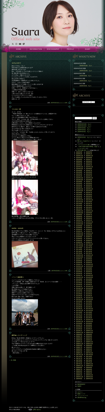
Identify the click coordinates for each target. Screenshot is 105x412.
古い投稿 (12, 360)
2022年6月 (79, 194)
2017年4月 (79, 251)
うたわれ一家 (16, 109)
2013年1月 (79, 297)
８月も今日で (16, 63)
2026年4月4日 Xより (85, 85)
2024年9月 (89, 168)
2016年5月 (79, 261)
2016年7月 (79, 259)
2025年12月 (79, 155)
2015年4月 (89, 272)
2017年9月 (89, 246)
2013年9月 (79, 290)
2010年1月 (79, 331)
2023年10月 (79, 180)
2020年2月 (79, 220)
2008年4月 (89, 349)
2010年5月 (79, 327)
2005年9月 (79, 378)
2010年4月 (89, 327)
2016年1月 (79, 264)
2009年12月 (89, 331)
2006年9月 (79, 367)
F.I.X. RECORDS (30, 409)
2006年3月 (79, 373)
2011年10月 (89, 310)
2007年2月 (89, 362)
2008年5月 (79, 349)
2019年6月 (79, 227)
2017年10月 (79, 246)
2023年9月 (89, 180)
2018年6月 (79, 238)
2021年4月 (79, 207)
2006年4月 (89, 371)
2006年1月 (79, 375)
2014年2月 (89, 284)
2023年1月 (89, 187)
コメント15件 (63, 328)
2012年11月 (79, 299)
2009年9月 (79, 334)
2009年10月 (89, 332)
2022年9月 (89, 190)
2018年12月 (79, 233)
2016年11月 (89, 255)
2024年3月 (89, 174)
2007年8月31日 (55, 102)
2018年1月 (89, 242)
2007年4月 (89, 360)
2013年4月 (89, 294)
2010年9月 (79, 323)
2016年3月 (79, 262)
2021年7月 (89, 203)
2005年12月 (89, 375)
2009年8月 (89, 334)
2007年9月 (79, 356)
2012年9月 (79, 301)
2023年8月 (79, 181)
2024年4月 (79, 174)
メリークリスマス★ (83, 144)
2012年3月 (79, 307)
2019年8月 (79, 226)
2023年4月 (79, 185)
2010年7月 (79, 325)
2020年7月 (89, 214)
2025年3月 (89, 163)
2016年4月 (89, 261)
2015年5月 (79, 272)
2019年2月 (79, 231)
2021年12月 (79, 200)
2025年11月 (89, 155)
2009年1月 (79, 342)
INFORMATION (35, 49)
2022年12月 (79, 189)
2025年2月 (79, 165)
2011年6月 (89, 314)
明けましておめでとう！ (84, 141)
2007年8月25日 (55, 328)
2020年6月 (79, 216)
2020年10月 (79, 213)
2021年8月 (79, 203)
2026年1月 (89, 154)
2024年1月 (89, 176)
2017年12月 (79, 244)
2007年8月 (89, 356)
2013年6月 (89, 292)
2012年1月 (79, 308)
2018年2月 (79, 242)
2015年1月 (79, 275)
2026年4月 (79, 152)
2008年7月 (79, 347)
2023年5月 (89, 183)
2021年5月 (89, 205)
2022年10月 (79, 190)
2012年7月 (79, 303)
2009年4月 (89, 338)
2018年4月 (79, 240)
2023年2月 (79, 187)
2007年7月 (79, 358)
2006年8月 (89, 367)
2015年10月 (89, 266)
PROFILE (70, 49)
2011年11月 (79, 310)
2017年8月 (79, 248)
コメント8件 (64, 270)
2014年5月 (79, 283)
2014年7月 (79, 281)
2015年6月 (89, 270)
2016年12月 (79, 255)
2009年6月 (89, 336)
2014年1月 (79, 286)
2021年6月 (79, 205)
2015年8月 (89, 268)
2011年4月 (89, 316)
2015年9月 (79, 268)
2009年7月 (79, 336)
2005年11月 (79, 377)
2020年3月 (89, 218)
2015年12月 (89, 264)
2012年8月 (89, 301)
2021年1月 (89, 209)
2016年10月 (79, 257)
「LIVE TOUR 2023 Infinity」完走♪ (87, 146)
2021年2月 (79, 209)
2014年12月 (89, 275)
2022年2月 (79, 198)
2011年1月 (79, 319)
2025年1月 (89, 165)
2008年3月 (79, 351)
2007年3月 (79, 362)
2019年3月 (89, 229)
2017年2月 (79, 253)
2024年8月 (79, 170)
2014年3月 (79, 284)
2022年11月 (89, 189)
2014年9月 (79, 279)
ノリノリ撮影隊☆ (18, 277)
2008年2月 (89, 351)
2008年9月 (79, 345)
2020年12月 (79, 211)
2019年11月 (89, 222)
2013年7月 (79, 292)
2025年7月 (89, 159)
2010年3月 (79, 329)
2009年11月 (79, 332)
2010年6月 (89, 325)
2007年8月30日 (55, 221)
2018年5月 (89, 238)
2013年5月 (79, 294)
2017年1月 (89, 253)
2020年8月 (79, 214)
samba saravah (17, 228)
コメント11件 (63, 221)
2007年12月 (89, 353)
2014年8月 (89, 279)
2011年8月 (89, 312)
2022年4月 (79, 196)
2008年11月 (79, 343)
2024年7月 (89, 170)
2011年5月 (79, 316)
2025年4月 (79, 163)
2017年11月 (89, 244)
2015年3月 (79, 273)
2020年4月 (79, 218)
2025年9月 (89, 157)
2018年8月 (79, 237)
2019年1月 (89, 231)
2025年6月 (79, 161)
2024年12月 (79, 167)
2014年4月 (89, 283)
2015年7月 (79, 270)
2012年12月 (89, 297)
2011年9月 (79, 312)
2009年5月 (79, 338)
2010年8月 (89, 323)
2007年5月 (79, 360)
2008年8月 (89, 345)
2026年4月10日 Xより (86, 70)
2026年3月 (89, 152)
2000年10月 (89, 378)
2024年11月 (89, 167)
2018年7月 (89, 237)
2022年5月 (89, 194)
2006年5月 (79, 371)
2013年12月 (89, 286)
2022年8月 (79, 192)
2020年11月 (89, 211)
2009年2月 (89, 340)
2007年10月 (89, 354)
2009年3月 (79, 340)
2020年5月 (89, 216)
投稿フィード (81, 394)
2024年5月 (89, 172)
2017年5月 (89, 249)
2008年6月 (89, 347)
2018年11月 (89, 233)
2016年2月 (89, 262)
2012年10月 (89, 299)
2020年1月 (89, 220)
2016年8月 (89, 257)
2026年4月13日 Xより (86, 65)
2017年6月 (79, 249)
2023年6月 (79, 183)
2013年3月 (79, 296)
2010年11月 (79, 321)
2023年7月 (89, 181)
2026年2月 (79, 154)
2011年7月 (79, 314)
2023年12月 (79, 178)
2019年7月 (89, 226)
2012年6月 (89, 303)
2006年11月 (79, 365)
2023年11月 (89, 178)
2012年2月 (89, 307)
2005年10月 (89, 377)
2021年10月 (79, 202)
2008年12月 (89, 342)
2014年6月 (89, 281)
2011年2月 (89, 318)
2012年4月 (89, 305)
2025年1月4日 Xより (84, 137)
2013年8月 (89, 290)
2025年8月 (79, 159)
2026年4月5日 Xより (85, 80)
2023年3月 (89, 185)
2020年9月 (89, 213)
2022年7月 (89, 192)
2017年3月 (89, 251)
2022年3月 (89, 196)
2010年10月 (89, 321)
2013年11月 (79, 288)
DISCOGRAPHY (52, 49)
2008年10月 (89, 343)
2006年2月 (89, 373)
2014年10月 (89, 277)
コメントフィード (82, 395)
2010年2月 (89, 329)
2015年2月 (89, 273)
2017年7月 (89, 248)
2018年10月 (79, 235)
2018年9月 (89, 235)
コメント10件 (63, 102)
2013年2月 (89, 296)
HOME (18, 49)
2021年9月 (89, 202)
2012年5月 (79, 305)
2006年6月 (89, 369)
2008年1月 (79, 353)
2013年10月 (89, 288)
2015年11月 (79, 266)
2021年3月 (89, 207)
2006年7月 (79, 369)
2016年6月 (89, 259)
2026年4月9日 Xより (85, 75)
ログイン (80, 392)
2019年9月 (89, 224)
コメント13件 (63, 356)
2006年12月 (89, 364)
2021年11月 (89, 200)
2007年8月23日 (55, 356)
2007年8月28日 (55, 270)
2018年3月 (89, 240)
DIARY (87, 49)
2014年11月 (79, 277)
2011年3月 (79, 318)
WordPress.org (81, 397)
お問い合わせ (37, 409)
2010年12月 (89, 319)
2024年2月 (79, 176)
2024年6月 (79, 172)
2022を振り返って (82, 150)
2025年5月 (89, 161)
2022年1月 (89, 198)
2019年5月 (89, 227)
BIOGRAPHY (81, 384)
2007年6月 (89, 358)
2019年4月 (79, 229)
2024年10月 (79, 168)
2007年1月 (79, 364)
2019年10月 (79, 224)
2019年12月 (79, 222)
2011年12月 (89, 308)
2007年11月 (79, 354)
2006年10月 (89, 365)
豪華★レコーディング (19, 335)
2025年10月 (79, 157)
